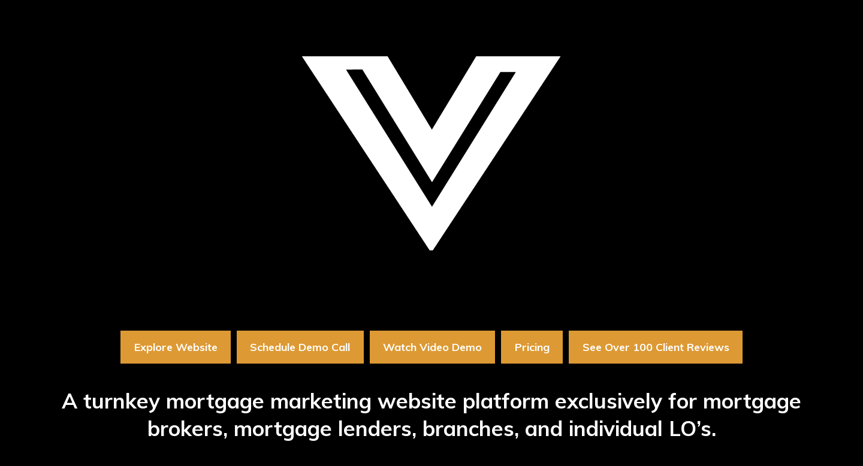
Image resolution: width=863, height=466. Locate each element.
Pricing (532, 347)
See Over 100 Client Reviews (656, 347)
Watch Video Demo (432, 347)
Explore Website (176, 347)
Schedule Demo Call (300, 347)
